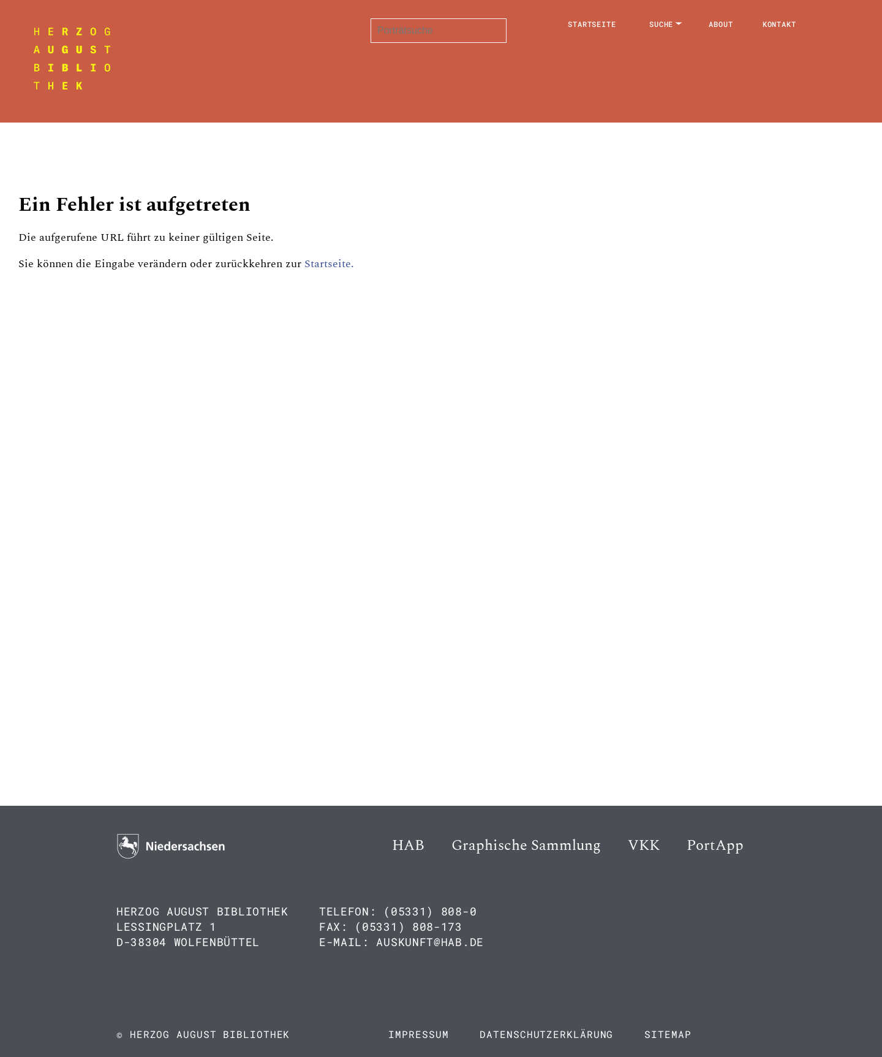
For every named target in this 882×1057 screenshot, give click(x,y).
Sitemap (667, 1034)
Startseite (592, 24)
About (721, 24)
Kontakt (779, 24)
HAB (408, 846)
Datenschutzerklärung (546, 1034)
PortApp (715, 846)
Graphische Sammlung (526, 846)
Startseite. (329, 264)
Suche (661, 24)
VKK (644, 846)
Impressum (418, 1034)
